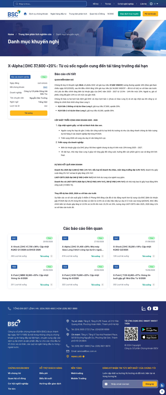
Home (11, 34)
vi (154, 3)
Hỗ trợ (95, 4)
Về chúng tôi (14, 373)
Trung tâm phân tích (78, 13)
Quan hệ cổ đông (97, 13)
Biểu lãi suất (45, 378)
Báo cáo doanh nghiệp (20, 77)
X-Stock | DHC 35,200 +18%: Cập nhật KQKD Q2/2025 (132, 248)
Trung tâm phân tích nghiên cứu (34, 34)
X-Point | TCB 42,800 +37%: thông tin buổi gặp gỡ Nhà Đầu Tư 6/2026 (131, 276)
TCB (116, 267)
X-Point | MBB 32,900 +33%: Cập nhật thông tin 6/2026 (29, 276)
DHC (45, 87)
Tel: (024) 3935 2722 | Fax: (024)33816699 (90, 329)
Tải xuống (29, 113)
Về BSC (110, 13)
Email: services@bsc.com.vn (83, 351)
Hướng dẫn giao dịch (50, 383)
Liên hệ (143, 4)
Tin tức (108, 4)
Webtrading (77, 373)
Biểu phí (43, 373)
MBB (14, 267)
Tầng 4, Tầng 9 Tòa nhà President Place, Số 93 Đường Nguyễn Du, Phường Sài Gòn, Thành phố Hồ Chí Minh (94, 337)
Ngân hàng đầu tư (58, 13)
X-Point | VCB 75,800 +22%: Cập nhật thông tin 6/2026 (80, 276)
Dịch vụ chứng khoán (38, 13)
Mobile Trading (78, 378)
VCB (65, 267)
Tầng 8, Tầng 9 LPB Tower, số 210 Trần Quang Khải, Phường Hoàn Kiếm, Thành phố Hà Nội (95, 322)
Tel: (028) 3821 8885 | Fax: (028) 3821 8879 (90, 346)
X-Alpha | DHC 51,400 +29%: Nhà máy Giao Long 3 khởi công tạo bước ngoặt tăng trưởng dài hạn (82, 248)
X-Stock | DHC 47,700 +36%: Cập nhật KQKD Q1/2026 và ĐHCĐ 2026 (30, 248)
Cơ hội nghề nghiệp (126, 4)
